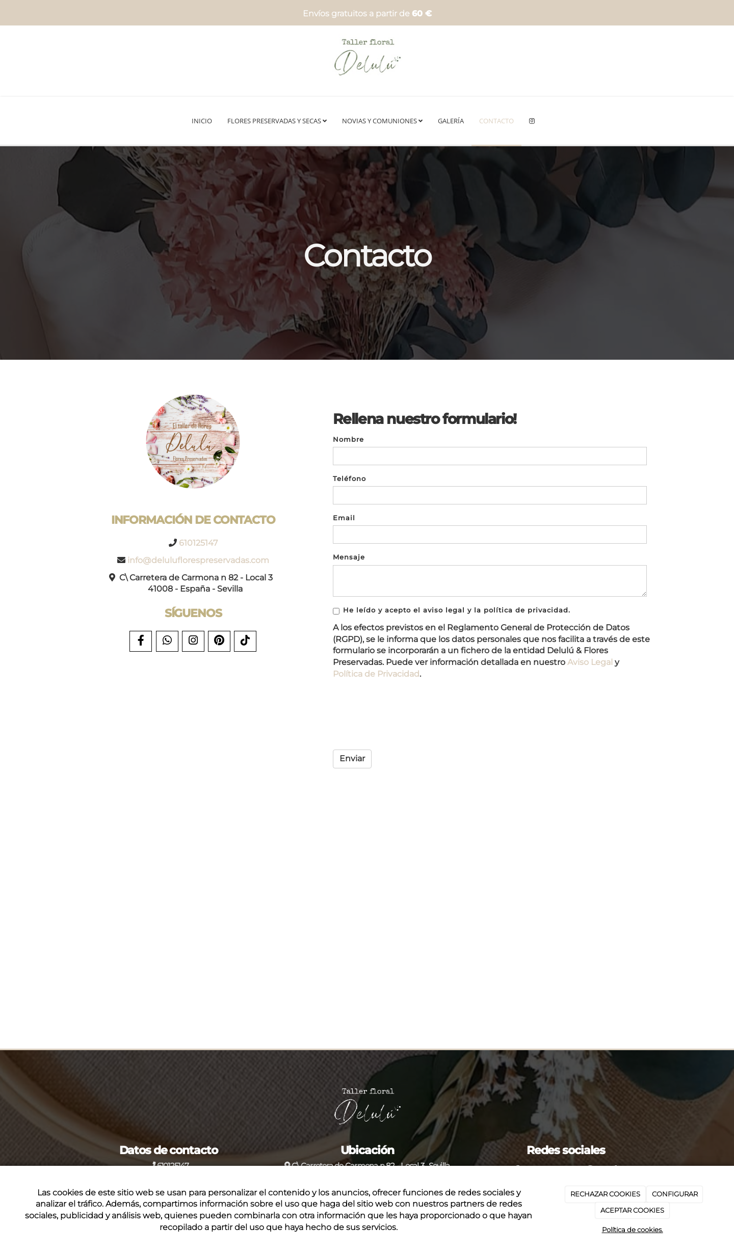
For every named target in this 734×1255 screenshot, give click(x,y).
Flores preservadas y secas (277, 120)
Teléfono (349, 479)
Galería (451, 120)
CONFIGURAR (675, 1194)
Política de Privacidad (376, 674)
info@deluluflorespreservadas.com (198, 560)
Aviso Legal (590, 662)
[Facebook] (140, 641)
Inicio (202, 120)
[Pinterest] (219, 641)
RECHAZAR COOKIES (605, 1194)
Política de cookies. (632, 1229)
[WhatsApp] (167, 641)
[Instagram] (531, 121)
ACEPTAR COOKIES (632, 1210)
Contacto (496, 120)
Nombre (348, 439)
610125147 (198, 543)
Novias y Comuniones (382, 120)
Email (344, 518)
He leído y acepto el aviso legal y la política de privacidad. (451, 610)
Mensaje (349, 557)
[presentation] (410, 715)
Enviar (352, 758)
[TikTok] (245, 641)
